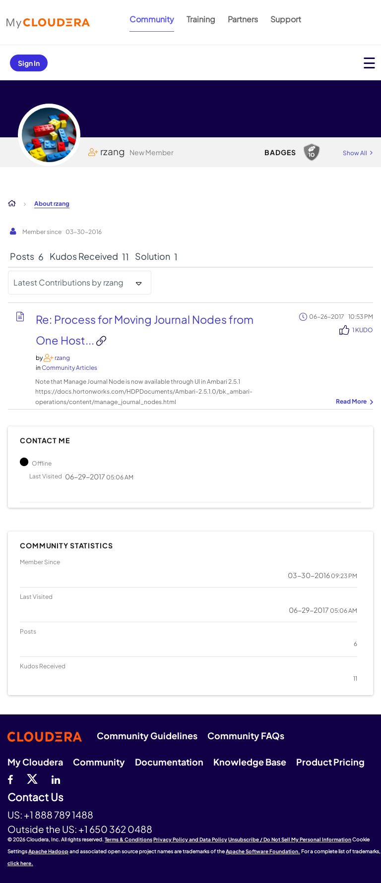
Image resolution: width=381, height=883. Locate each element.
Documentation (169, 761)
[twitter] (32, 778)
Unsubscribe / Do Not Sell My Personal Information (289, 839)
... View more (353, 402)
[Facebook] (10, 778)
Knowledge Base (249, 761)
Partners (243, 19)
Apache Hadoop (48, 851)
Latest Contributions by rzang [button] (68, 282)
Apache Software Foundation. (263, 851)
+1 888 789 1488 (58, 815)
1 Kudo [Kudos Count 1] (362, 330)
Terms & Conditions (128, 839)
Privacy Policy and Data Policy (190, 839)
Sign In (29, 63)
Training (201, 19)
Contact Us (35, 797)
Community (151, 19)
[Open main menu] (369, 62)
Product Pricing (330, 761)
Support (285, 19)
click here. (20, 863)
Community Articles (69, 367)
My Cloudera (35, 761)
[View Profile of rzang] (62, 357)
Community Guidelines (147, 735)
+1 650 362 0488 (115, 829)
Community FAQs (245, 735)
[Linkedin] (56, 778)
